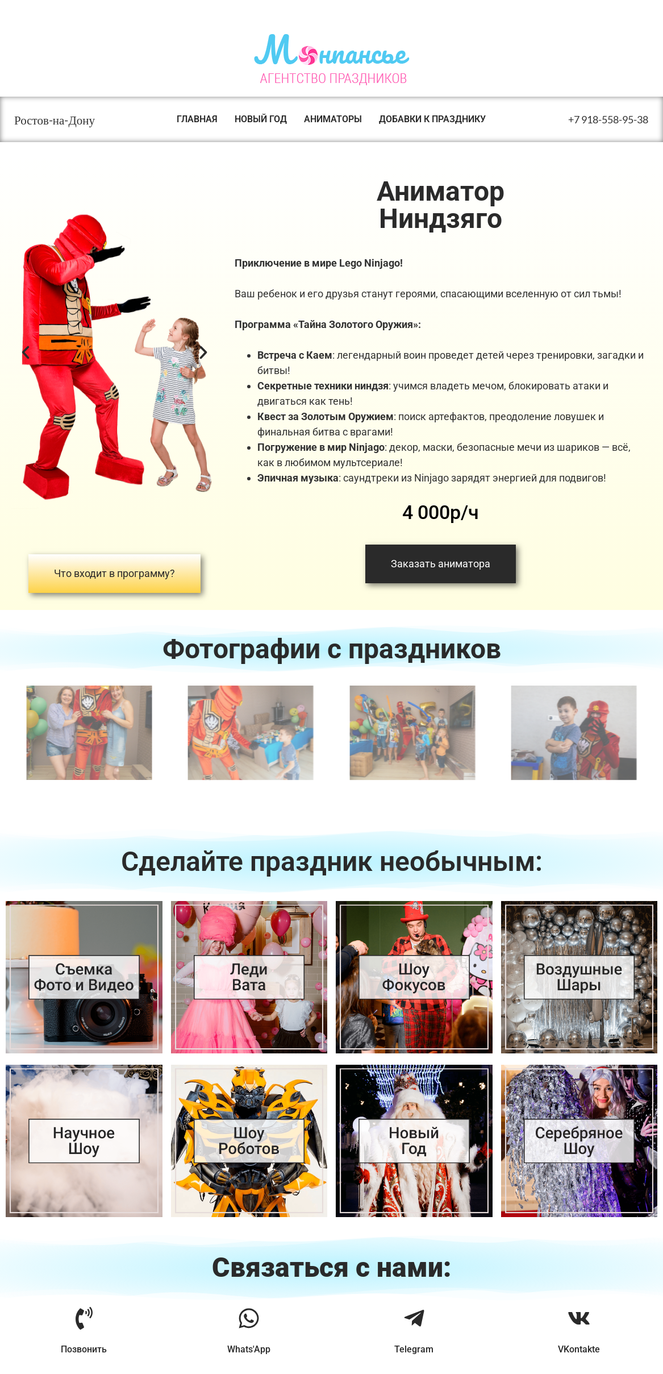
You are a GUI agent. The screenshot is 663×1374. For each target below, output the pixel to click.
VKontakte (579, 1349)
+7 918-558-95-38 (608, 119)
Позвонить (84, 1349)
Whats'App (248, 1349)
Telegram (413, 1349)
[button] (25, 352)
